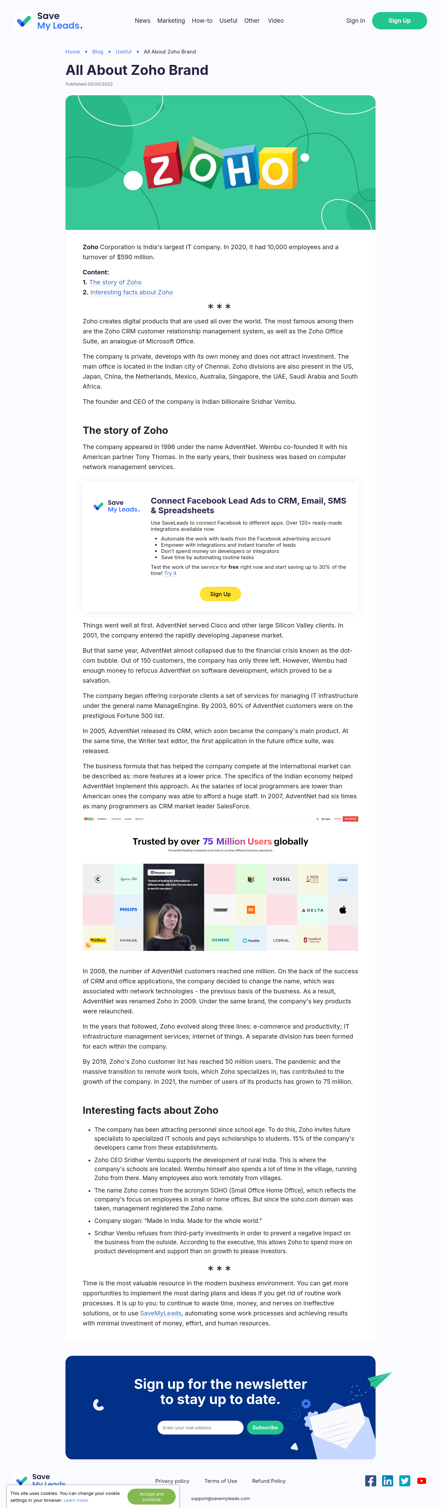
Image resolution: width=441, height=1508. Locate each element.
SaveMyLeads (161, 1313)
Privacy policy (172, 1481)
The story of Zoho (115, 282)
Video (276, 20)
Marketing (171, 20)
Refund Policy (269, 1481)
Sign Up (400, 20)
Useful (228, 20)
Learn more (76, 1500)
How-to (202, 20)
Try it (170, 573)
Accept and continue (152, 1496)
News (142, 20)
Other (252, 20)
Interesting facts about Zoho (131, 292)
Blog (97, 51)
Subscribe (265, 1427)
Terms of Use (220, 1481)
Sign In (355, 20)
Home (72, 51)
